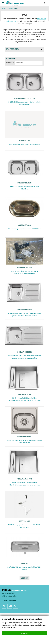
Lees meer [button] (16, 627)
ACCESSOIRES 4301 (24, 225)
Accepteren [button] (25, 633)
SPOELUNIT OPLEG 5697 (24, 352)
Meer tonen (24, 578)
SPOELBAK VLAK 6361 (24, 479)
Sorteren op (10, 63)
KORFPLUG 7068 (24, 521)
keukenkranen (11, 21)
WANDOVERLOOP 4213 (24, 268)
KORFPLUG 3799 (24, 141)
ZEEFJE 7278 (24, 564)
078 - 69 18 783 (10, 601)
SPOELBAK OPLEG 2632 (24, 437)
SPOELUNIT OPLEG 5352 (24, 183)
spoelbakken (41, 19)
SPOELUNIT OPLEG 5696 (24, 310)
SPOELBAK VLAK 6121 (24, 394)
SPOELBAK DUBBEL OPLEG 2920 (24, 98)
